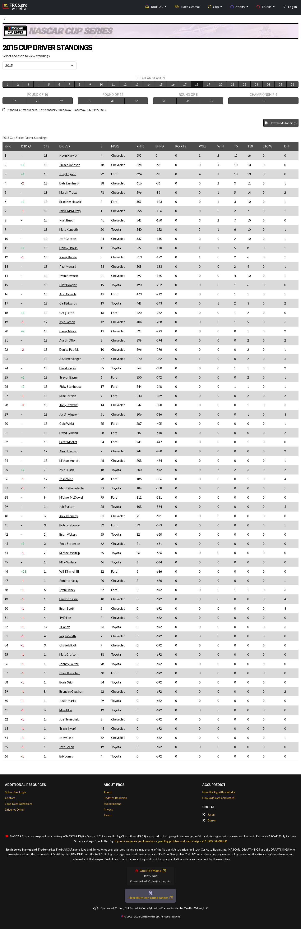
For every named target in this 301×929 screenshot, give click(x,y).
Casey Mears (68, 331)
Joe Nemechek (69, 719)
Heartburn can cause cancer (150, 898)
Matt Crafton (68, 654)
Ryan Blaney (67, 590)
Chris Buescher (69, 673)
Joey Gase (66, 738)
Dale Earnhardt (69, 183)
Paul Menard (67, 266)
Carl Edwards (68, 303)
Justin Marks (67, 701)
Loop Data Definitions (18, 803)
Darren (209, 820)
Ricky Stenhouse (70, 386)
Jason (208, 814)
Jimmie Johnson (69, 165)
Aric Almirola (67, 294)
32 (136, 100)
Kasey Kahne (68, 257)
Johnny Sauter (69, 664)
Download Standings (281, 123)
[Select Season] (40, 65)
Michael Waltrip (69, 553)
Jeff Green (66, 747)
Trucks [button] (264, 6)
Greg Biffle (66, 313)
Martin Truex (68, 192)
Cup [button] (213, 6)
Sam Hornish (67, 396)
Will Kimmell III (69, 571)
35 (211, 100)
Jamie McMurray (70, 211)
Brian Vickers (68, 534)
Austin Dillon (68, 340)
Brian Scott (66, 608)
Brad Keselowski (70, 201)
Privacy (108, 809)
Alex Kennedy (68, 516)
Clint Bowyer (68, 285)
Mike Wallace (68, 562)
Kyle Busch (66, 470)
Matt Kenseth (68, 229)
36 (263, 100)
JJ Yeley (64, 627)
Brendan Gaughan (71, 691)
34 (188, 100)
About (108, 792)
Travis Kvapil (67, 728)
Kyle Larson (67, 322)
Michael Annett (69, 460)
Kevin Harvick (68, 155)
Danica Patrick (69, 349)
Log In (290, 6)
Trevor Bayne (68, 377)
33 (164, 100)
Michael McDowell (71, 497)
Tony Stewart (68, 405)
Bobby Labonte (69, 525)
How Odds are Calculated (218, 798)
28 (37, 100)
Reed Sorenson (69, 543)
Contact (10, 798)
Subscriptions (112, 803)
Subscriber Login (15, 792)
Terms (108, 815)
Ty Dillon (65, 617)
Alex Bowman (68, 451)
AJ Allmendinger (70, 359)
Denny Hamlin (68, 248)
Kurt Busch (66, 220)
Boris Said (66, 682)
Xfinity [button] (238, 6)
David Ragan (67, 368)
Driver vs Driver (14, 809)
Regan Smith (67, 636)
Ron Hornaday (68, 580)
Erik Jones (66, 756)
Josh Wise (66, 479)
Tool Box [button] (154, 6)
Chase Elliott (67, 645)
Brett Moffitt (68, 442)
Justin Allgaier (68, 414)
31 (113, 100)
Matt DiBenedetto (71, 488)
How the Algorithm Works (218, 792)
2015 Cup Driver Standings (52, 47)
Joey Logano (67, 174)
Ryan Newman (68, 276)
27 (14, 100)
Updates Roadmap (115, 798)
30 (89, 100)
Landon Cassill (68, 599)
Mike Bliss (65, 710)
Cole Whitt (66, 423)
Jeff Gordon (67, 239)
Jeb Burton (66, 506)
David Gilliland (68, 433)
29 (61, 100)
